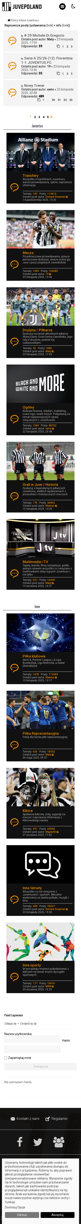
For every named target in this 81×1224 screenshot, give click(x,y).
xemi (50, 89)
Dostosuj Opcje (15, 1207)
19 (49, 66)
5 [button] (48, 117)
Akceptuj (57, 1215)
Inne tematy (32, 888)
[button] (51, 117)
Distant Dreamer (55, 196)
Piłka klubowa (34, 656)
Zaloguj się (10, 1023)
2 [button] (35, 117)
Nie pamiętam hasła (18, 1082)
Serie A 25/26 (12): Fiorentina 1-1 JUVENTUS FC (47, 60)
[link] (49, 25)
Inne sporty (32, 965)
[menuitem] (25, 1118)
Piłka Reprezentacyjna (41, 733)
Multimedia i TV (35, 562)
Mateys (50, 505)
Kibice (28, 810)
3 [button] (39, 117)
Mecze (28, 253)
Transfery (30, 175)
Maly (50, 39)
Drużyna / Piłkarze (37, 330)
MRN (48, 986)
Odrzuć (22, 1215)
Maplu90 (51, 831)
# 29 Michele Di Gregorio (44, 35)
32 (65, 100)
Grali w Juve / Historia (40, 484)
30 (53, 100)
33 (70, 100)
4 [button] (43, 117)
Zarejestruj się (28, 1023)
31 (59, 100)
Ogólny (28, 407)
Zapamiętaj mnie (19, 1058)
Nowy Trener (34, 85)
